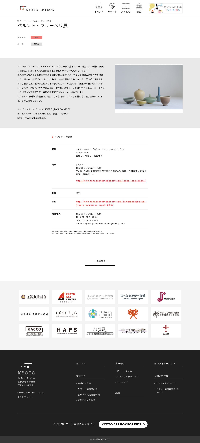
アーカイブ (122, 382)
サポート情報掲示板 (88, 389)
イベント (99, 11)
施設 (139, 11)
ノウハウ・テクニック (128, 376)
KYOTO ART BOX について (31, 392)
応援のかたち (84, 383)
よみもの (126, 11)
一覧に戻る (100, 261)
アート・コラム (124, 371)
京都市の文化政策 (86, 400)
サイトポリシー (25, 396)
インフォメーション (164, 363)
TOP (19, 21)
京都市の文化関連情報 (89, 394)
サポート (112, 11)
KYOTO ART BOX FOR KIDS (121, 424)
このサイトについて (166, 383)
